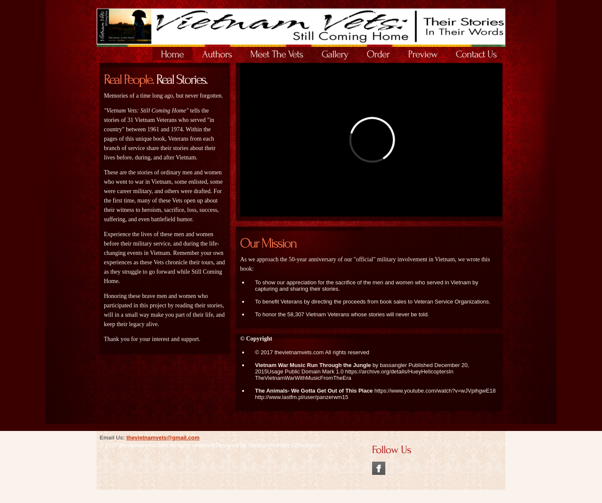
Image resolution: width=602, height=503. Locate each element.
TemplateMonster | (271, 445)
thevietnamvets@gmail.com (163, 437)
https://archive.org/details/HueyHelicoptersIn (399, 371)
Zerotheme (308, 445)
